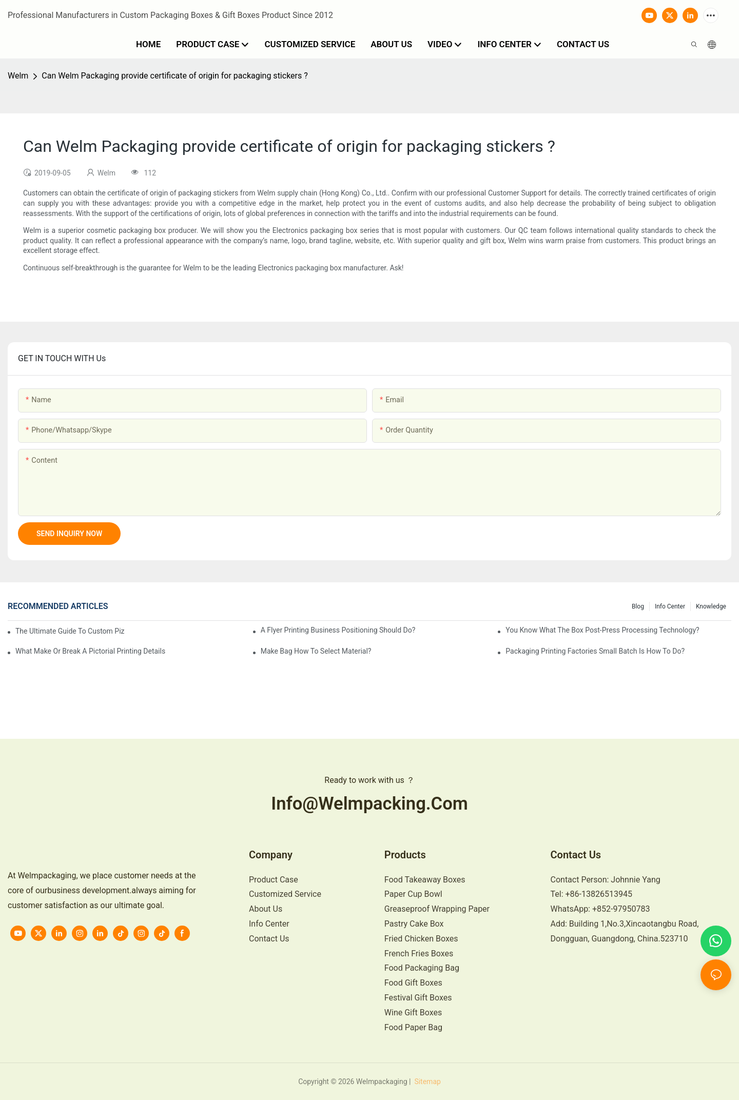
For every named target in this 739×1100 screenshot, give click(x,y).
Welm (18, 76)
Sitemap (427, 1081)
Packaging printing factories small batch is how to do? (595, 651)
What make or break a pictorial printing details (90, 651)
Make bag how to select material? (316, 651)
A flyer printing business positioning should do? (338, 630)
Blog (638, 606)
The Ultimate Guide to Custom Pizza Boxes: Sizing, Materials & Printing (70, 631)
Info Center (670, 606)
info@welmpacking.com (369, 803)
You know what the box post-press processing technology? (602, 630)
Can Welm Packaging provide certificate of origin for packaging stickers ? (174, 76)
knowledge (711, 606)
